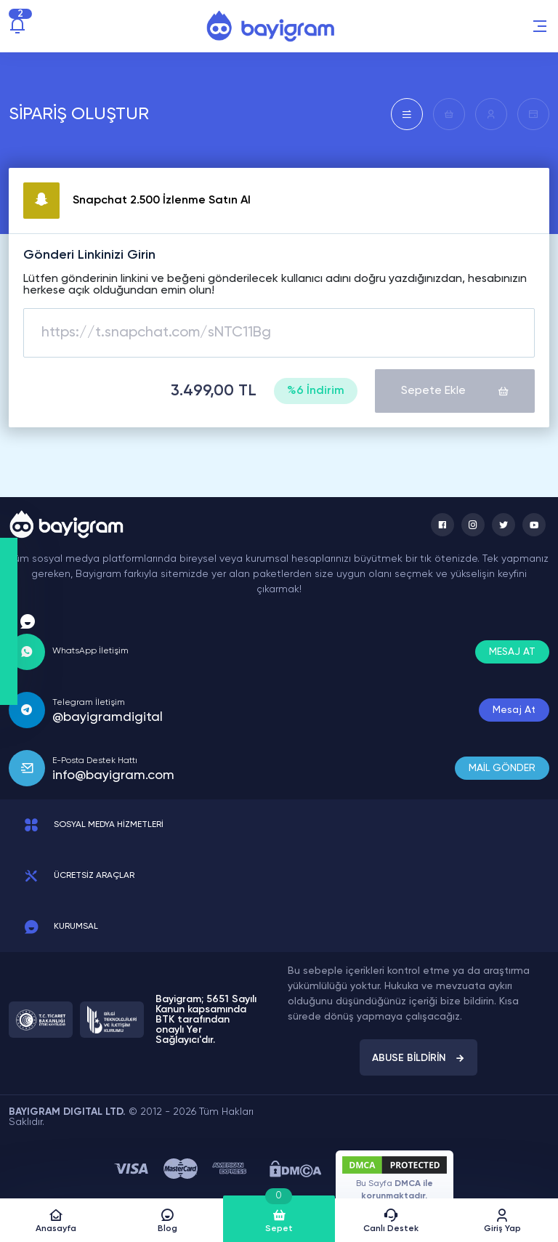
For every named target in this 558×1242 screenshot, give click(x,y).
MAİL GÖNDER (502, 768)
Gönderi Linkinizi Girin (89, 255)
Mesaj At (514, 710)
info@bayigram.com (113, 775)
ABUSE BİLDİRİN (418, 1058)
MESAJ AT (512, 652)
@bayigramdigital (107, 717)
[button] (539, 26)
